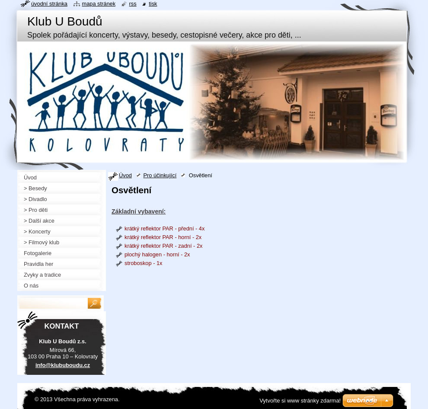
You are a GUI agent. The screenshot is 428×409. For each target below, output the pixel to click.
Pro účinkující (159, 175)
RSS (133, 3)
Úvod (125, 175)
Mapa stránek (99, 3)
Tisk (153, 3)
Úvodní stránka (49, 3)
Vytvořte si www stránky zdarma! (300, 400)
